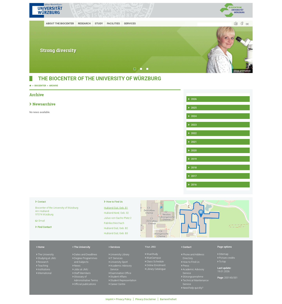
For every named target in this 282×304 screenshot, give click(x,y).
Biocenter (40, 85)
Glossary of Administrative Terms (85, 278)
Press (185, 266)
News (76, 266)
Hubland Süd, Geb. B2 (116, 228)
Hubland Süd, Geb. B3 (116, 233)
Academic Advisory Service (120, 267)
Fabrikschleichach (114, 223)
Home (40, 247)
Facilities (113, 23)
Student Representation (122, 280)
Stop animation (242, 70)
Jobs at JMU (80, 269)
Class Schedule (154, 262)
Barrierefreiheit (168, 299)
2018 (194, 167)
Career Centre (117, 284)
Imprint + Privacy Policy (118, 299)
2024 (194, 116)
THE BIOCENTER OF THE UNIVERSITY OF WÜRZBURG (99, 78)
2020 (194, 150)
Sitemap (222, 254)
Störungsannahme (192, 277)
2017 (194, 176)
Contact (42, 201)
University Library (119, 255)
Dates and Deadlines (84, 255)
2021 (194, 142)
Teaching (42, 266)
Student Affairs (118, 277)
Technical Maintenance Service (195, 282)
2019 (194, 159)
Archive (53, 85)
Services (130, 23)
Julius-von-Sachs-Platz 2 (117, 217)
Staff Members (81, 273)
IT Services (116, 258)
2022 (194, 133)
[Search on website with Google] (214, 24)
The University (45, 255)
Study (99, 23)
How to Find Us (114, 201)
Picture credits (226, 258)
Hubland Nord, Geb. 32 (116, 212)
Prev (36, 46)
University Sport (118, 262)
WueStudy (151, 254)
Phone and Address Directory (192, 256)
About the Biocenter (60, 23)
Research (84, 23)
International (44, 273)
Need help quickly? (192, 288)
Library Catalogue (155, 269)
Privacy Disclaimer (145, 299)
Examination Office (120, 273)
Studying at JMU (46, 258)
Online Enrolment (155, 265)
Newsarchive (44, 104)
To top (221, 262)
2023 (194, 124)
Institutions (43, 269)
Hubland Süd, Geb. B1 (116, 207)
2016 (194, 184)
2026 (194, 99)
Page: (220, 277)
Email (42, 220)
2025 (194, 107)
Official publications (84, 284)
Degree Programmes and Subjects (84, 260)
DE (247, 24)
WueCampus (153, 258)
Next (246, 46)
